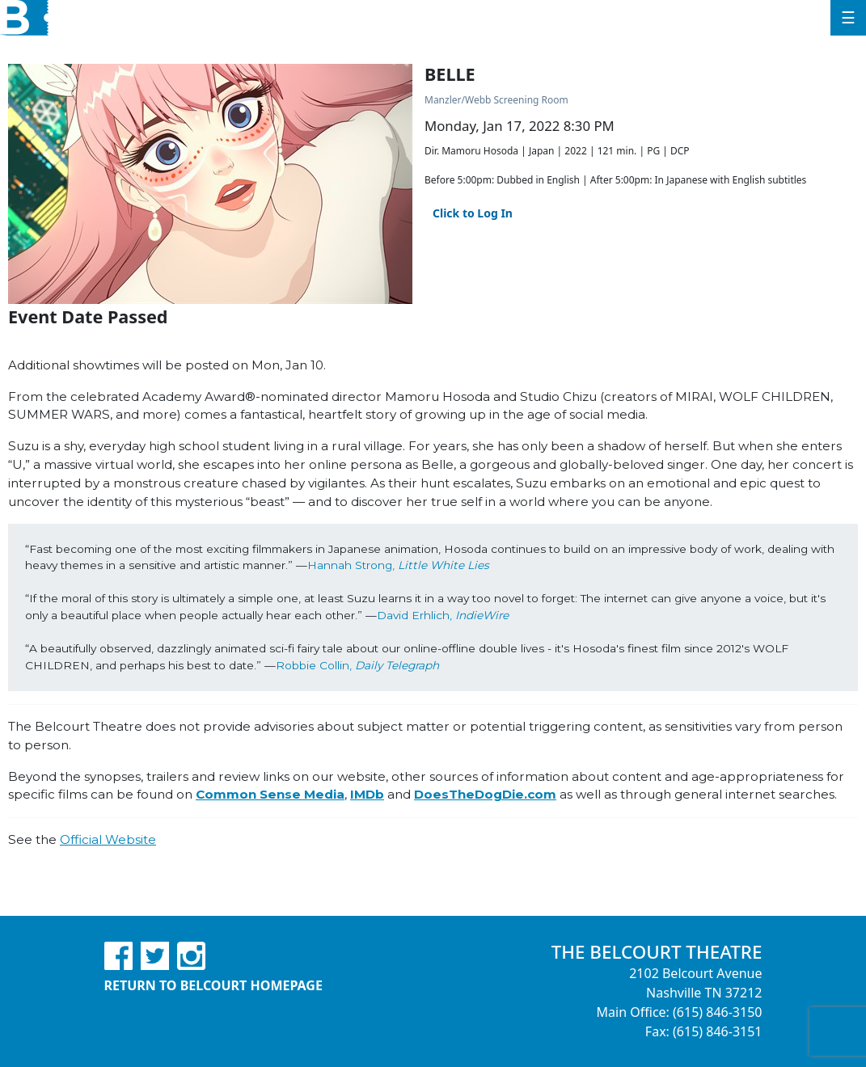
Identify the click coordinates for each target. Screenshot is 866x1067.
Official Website (108, 839)
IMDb (367, 794)
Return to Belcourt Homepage (213, 985)
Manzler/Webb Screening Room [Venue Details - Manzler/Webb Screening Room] (496, 100)
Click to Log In (473, 213)
